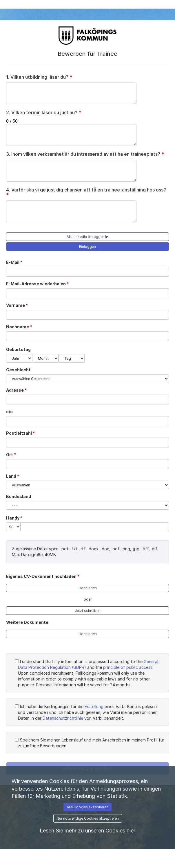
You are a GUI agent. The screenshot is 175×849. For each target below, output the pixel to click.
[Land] (87, 485)
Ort (13, 454)
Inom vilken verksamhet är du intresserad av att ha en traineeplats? (85, 154)
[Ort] (87, 464)
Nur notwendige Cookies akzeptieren (87, 818)
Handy (16, 517)
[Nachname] (87, 336)
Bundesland (18, 496)
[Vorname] (87, 315)
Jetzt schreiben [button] (88, 610)
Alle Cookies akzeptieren (87, 807)
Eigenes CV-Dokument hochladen (45, 576)
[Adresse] (87, 399)
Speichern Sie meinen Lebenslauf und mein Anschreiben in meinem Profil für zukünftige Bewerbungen (89, 742)
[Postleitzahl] (87, 442)
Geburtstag (18, 349)
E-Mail (16, 262)
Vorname (19, 305)
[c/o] (87, 421)
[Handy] (95, 526)
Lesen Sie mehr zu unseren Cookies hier (87, 830)
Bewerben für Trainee (87, 54)
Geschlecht (18, 369)
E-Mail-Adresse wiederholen (39, 283)
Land (14, 476)
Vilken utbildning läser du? (39, 77)
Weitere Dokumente (27, 622)
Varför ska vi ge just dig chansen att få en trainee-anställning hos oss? (86, 192)
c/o (9, 411)
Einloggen (87, 246)
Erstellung (94, 706)
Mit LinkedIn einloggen (87, 236)
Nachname (21, 326)
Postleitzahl (22, 433)
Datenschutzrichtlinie (63, 718)
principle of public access (127, 667)
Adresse (18, 390)
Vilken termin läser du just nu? (43, 112)
